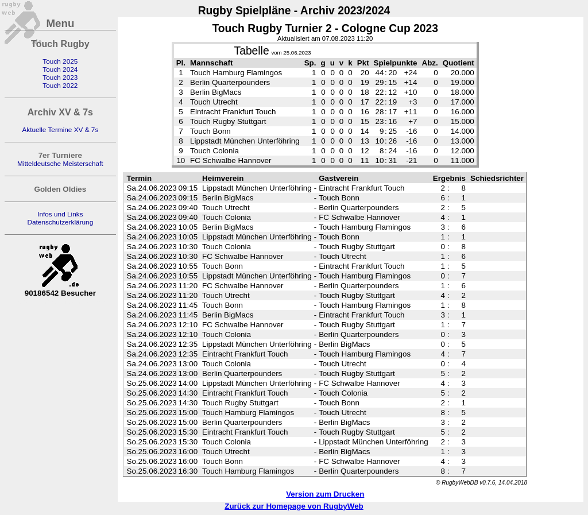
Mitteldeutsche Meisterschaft (60, 164)
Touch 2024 (60, 69)
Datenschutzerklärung (60, 222)
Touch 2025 (60, 61)
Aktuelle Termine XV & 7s (60, 130)
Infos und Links (60, 214)
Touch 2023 (60, 77)
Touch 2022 (60, 86)
